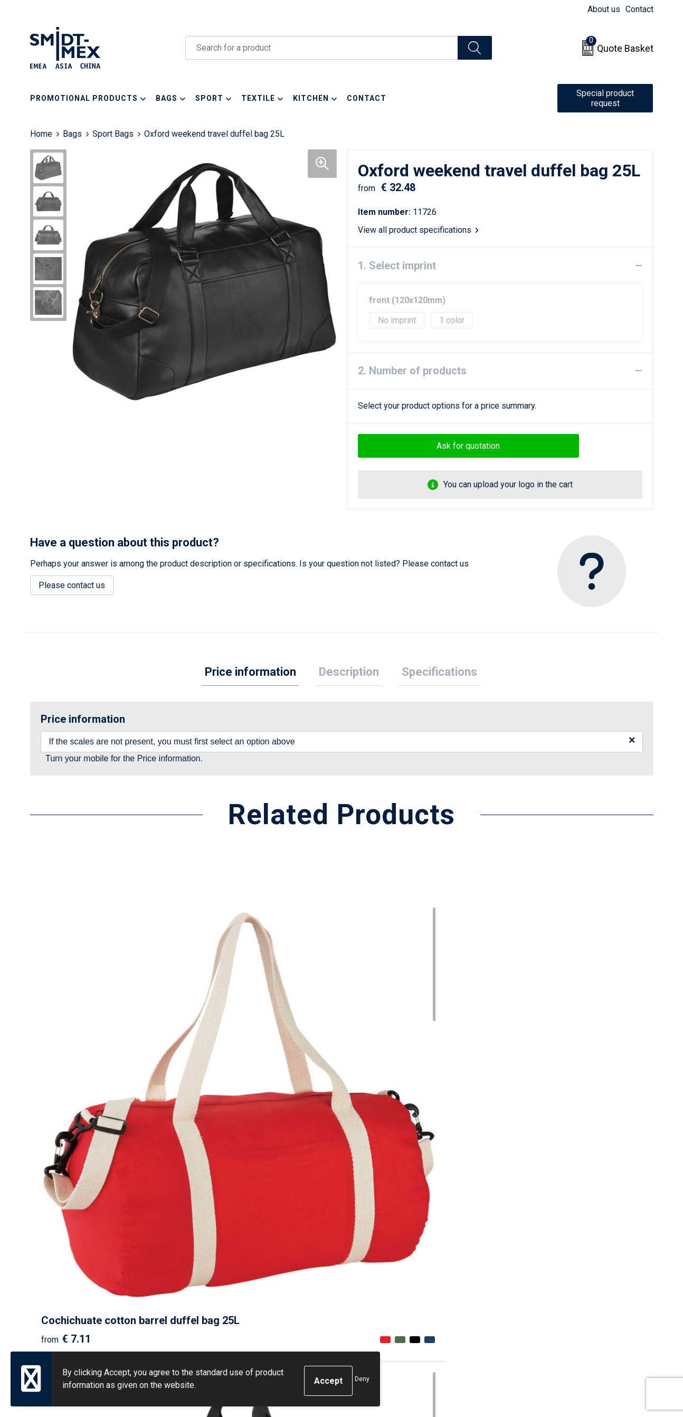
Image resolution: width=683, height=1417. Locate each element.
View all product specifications (418, 230)
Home (41, 134)
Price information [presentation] (257, 673)
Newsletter (220, 1228)
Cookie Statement (542, 1228)
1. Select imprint (397, 265)
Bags (72, 134)
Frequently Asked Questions (252, 1244)
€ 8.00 (377, 1113)
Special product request (605, 98)
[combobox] (321, 48)
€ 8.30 (533, 1097)
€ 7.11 (66, 1097)
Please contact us (72, 585)
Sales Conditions (540, 1211)
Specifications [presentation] (432, 673)
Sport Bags (113, 134)
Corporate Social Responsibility (567, 1276)
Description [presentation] (349, 673)
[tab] (257, 673)
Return (366, 1228)
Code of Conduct (540, 1259)
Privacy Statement (542, 1244)
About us (603, 9)
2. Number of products (412, 370)
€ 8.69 (221, 1097)
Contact (639, 9)
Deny (362, 1381)
